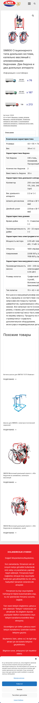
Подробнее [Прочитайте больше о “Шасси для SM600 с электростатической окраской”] (9, 430)
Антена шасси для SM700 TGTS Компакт (18, 374)
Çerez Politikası (18, 700)
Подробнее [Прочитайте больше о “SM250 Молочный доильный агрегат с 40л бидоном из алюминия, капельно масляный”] (9, 482)
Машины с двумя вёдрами (12, 119)
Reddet (19, 689)
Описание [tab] (9, 133)
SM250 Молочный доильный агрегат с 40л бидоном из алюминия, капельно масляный (19, 475)
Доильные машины (10, 125)
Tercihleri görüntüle (19, 695)
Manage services (19, 678)
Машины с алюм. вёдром (20, 117)
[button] (36, 659)
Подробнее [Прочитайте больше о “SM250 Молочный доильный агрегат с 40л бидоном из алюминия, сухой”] (9, 533)
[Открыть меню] (29, 3)
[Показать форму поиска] (35, 3)
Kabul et (19, 684)
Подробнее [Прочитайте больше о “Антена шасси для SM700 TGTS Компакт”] (9, 379)
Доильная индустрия (25, 123)
